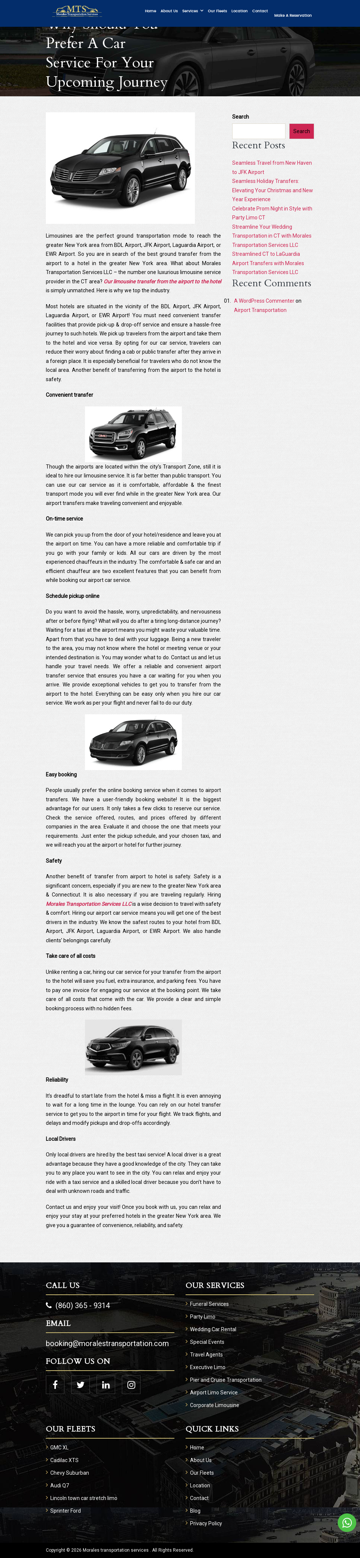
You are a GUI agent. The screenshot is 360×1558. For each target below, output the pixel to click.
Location (239, 11)
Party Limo (202, 1317)
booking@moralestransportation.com (107, 1343)
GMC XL (59, 1448)
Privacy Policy (206, 1523)
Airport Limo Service (214, 1393)
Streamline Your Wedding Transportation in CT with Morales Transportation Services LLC (272, 236)
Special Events (207, 1342)
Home (150, 11)
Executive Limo (207, 1367)
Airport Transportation (260, 310)
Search (240, 117)
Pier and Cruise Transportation (226, 1380)
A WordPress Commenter (264, 301)
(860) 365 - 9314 (78, 1305)
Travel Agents (206, 1355)
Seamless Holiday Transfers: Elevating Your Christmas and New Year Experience (272, 190)
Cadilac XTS (64, 1460)
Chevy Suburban (69, 1473)
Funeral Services (209, 1304)
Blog (195, 1511)
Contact (260, 11)
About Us (169, 11)
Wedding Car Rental (213, 1329)
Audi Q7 (59, 1485)
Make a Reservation (293, 15)
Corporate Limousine (214, 1405)
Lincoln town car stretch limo (83, 1498)
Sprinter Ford (65, 1511)
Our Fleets (217, 11)
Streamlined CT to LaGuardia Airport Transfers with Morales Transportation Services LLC (268, 263)
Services (190, 11)
